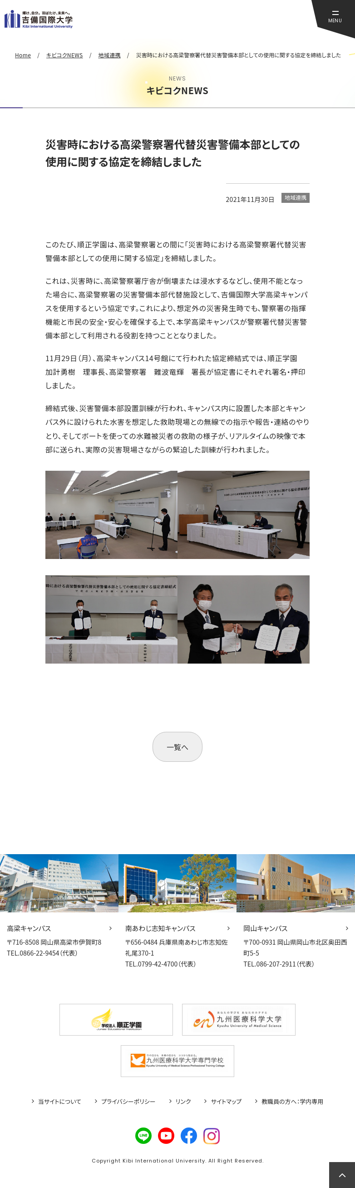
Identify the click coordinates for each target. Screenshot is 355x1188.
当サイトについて (59, 1101)
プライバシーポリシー (128, 1101)
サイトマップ (226, 1101)
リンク (183, 1101)
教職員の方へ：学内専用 (292, 1101)
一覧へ (177, 746)
